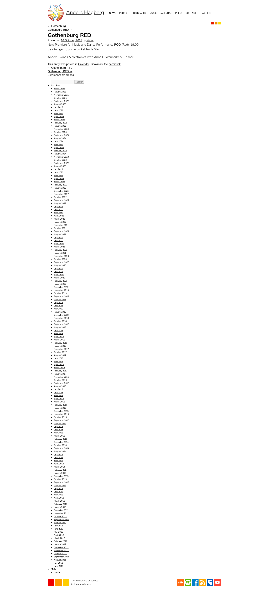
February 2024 (60, 150)
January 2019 (60, 311)
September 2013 (61, 482)
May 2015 (58, 432)
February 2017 (60, 370)
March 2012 (59, 538)
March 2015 (59, 435)
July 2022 (58, 206)
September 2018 (61, 324)
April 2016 (59, 398)
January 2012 (60, 544)
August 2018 (60, 327)
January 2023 (60, 187)
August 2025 (60, 104)
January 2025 (60, 126)
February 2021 (60, 249)
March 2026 (59, 88)
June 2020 (58, 271)
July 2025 (58, 107)
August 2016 (60, 386)
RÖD (117, 45)
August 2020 (60, 265)
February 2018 (60, 342)
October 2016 (60, 380)
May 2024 (58, 144)
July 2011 (58, 563)
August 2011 (60, 559)
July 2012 (58, 525)
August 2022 (60, 203)
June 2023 (58, 172)
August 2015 (60, 423)
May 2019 (58, 308)
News (112, 13)
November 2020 (61, 256)
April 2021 (59, 243)
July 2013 (58, 488)
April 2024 (59, 147)
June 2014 (58, 457)
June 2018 (58, 330)
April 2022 (59, 215)
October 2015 (60, 417)
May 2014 (58, 460)
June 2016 (58, 392)
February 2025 (60, 122)
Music (153, 13)
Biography (139, 13)
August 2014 (60, 451)
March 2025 (59, 119)
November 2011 (61, 550)
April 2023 (59, 178)
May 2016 (58, 395)
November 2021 (61, 225)
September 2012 (61, 519)
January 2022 (60, 222)
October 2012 (60, 516)
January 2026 (60, 91)
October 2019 (60, 293)
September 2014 (61, 448)
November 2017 (61, 349)
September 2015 (61, 420)
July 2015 (58, 426)
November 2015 (61, 414)
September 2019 (61, 296)
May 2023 (58, 175)
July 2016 (58, 389)
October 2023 (60, 160)
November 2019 (61, 290)
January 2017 (60, 373)
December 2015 (61, 411)
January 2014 (60, 473)
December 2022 (61, 191)
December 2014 (61, 442)
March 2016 (59, 401)
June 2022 (58, 209)
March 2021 (59, 246)
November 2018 (61, 318)
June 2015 (58, 429)
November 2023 (61, 156)
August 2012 (60, 522)
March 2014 (59, 466)
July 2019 (58, 302)
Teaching (205, 13)
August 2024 (60, 138)
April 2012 (59, 535)
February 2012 (60, 541)
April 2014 (59, 463)
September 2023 (61, 163)
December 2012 (61, 510)
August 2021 (60, 234)
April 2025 (59, 116)
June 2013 (58, 491)
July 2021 (58, 237)
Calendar (166, 13)
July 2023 (58, 169)
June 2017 (58, 358)
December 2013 (61, 476)
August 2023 (60, 166)
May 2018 (58, 333)
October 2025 (60, 98)
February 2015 (60, 439)
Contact (190, 13)
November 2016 (61, 377)
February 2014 (60, 470)
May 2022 (58, 212)
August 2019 (60, 299)
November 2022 (61, 194)
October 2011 (60, 553)
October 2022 (60, 197)
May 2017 (58, 361)
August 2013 (60, 485)
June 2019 (58, 305)
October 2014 (60, 445)
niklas (90, 40)
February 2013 (60, 504)
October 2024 (60, 132)
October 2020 (60, 259)
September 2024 (61, 135)
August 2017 (60, 355)
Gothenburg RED (60, 26)
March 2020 (59, 277)
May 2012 (58, 532)
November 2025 (61, 95)
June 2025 (58, 110)
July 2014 (58, 454)
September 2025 (61, 101)
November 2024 (61, 129)
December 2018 (61, 315)
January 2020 (60, 284)
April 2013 (59, 497)
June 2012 (58, 528)
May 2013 (58, 494)
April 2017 (59, 364)
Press (178, 13)
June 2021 (58, 240)
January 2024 (60, 153)
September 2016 (61, 383)
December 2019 (61, 287)
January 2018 (60, 346)
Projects (124, 13)
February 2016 (60, 404)
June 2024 (58, 141)
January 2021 (60, 253)
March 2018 (59, 339)
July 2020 (58, 268)
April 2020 (59, 274)
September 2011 (61, 556)
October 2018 (60, 321)
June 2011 (58, 566)
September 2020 (61, 262)
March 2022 (59, 218)
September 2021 (61, 231)
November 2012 (61, 513)
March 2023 (59, 181)
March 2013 (59, 501)
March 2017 (59, 367)
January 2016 (60, 408)
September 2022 (61, 200)
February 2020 (60, 280)
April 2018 (59, 336)
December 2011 (61, 547)
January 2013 (60, 507)
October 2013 (60, 479)
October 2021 (60, 228)
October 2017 (60, 352)
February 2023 (60, 184)
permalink (115, 64)
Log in (57, 572)
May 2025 (58, 113)
